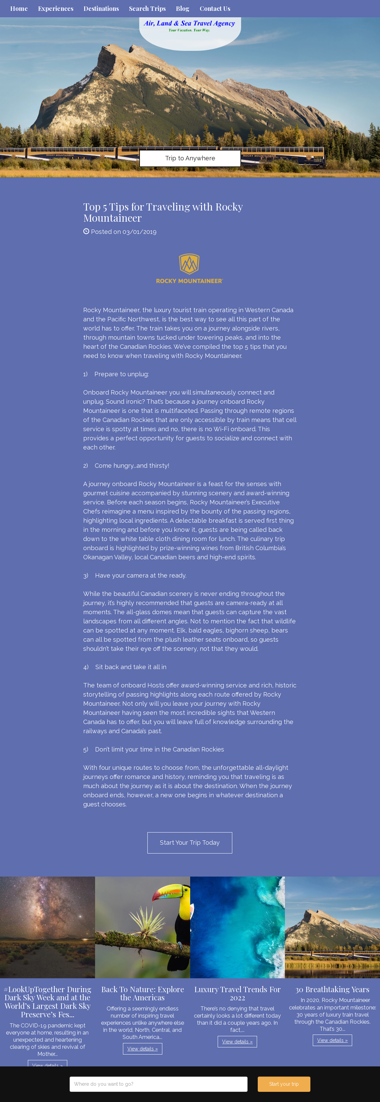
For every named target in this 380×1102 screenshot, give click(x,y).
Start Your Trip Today (190, 842)
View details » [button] (47, 1065)
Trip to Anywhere (190, 158)
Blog (182, 8)
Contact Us (215, 8)
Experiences (55, 8)
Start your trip (284, 1084)
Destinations (101, 8)
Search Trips (147, 8)
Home (19, 8)
